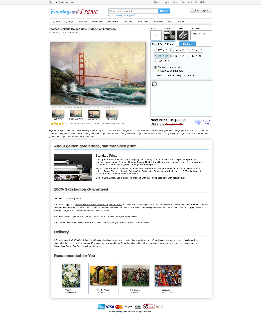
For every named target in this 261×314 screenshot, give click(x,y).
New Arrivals (97, 21)
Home (157, 2)
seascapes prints (89, 130)
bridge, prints (180, 130)
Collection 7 (105, 292)
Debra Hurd (169, 292)
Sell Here (180, 21)
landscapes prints (62, 130)
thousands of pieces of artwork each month (80, 216)
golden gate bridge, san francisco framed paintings (71, 136)
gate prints (168, 130)
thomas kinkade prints (78, 133)
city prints (102, 130)
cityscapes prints (143, 130)
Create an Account (66, 2)
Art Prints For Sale (75, 10)
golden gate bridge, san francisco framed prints (188, 133)
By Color (83, 21)
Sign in (52, 2)
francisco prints (194, 130)
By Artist (56, 21)
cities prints (76, 130)
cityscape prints (115, 130)
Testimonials (142, 21)
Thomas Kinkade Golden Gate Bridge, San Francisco (82, 29)
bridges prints (128, 130)
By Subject (70, 21)
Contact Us (200, 2)
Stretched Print (75, 119)
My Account (171, 2)
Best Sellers (112, 21)
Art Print (57, 119)
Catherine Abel (72, 292)
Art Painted (112, 119)
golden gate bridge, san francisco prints (106, 133)
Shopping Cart (202, 10)
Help (210, 2)
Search (164, 11)
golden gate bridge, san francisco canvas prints (146, 133)
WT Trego (137, 292)
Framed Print (94, 119)
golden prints (157, 130)
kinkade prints (61, 133)
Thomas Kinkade (69, 32)
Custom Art (187, 2)
